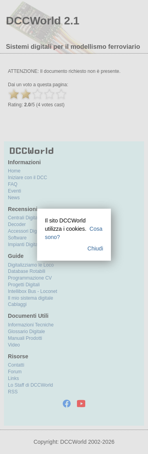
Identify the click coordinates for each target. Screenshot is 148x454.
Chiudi (95, 248)
